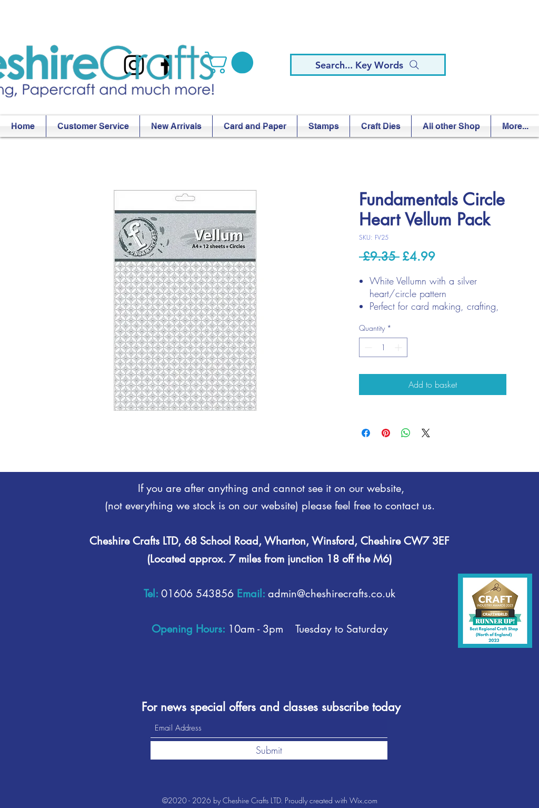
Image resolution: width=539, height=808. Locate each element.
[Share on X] (426, 433)
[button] (231, 63)
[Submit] (269, 750)
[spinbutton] (383, 347)
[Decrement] (367, 347)
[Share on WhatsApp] (406, 433)
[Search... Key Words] (368, 65)
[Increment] (399, 347)
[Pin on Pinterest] (386, 433)
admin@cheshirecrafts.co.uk (331, 593)
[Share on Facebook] (366, 433)
